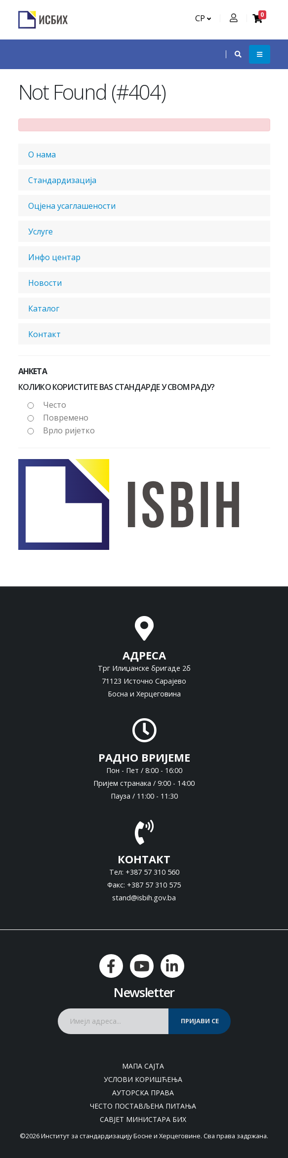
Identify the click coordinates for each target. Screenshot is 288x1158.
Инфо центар (54, 257)
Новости (45, 282)
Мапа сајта (143, 1066)
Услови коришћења (143, 1079)
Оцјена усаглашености (72, 205)
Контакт (44, 334)
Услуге (40, 231)
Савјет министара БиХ (143, 1119)
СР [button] (203, 18)
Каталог (43, 308)
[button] (233, 54)
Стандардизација (62, 180)
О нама (42, 154)
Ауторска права (143, 1092)
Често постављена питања (143, 1106)
